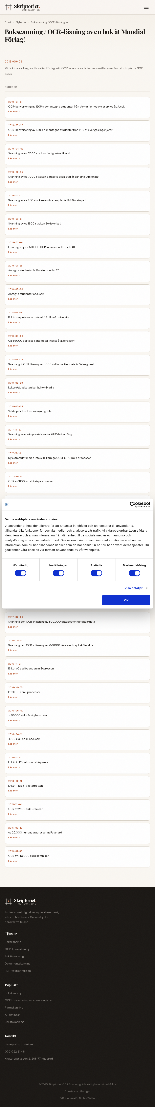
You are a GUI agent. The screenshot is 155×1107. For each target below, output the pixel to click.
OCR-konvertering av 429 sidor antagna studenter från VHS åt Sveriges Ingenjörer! (60, 130)
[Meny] (146, 7)
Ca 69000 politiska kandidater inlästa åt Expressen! (41, 340)
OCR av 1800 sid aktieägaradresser (30, 481)
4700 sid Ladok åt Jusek (24, 739)
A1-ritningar (12, 1015)
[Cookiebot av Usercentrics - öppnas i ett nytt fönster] (132, 505)
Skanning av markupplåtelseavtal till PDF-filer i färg (40, 434)
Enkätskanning (14, 956)
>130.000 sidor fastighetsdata (27, 715)
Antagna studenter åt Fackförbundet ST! (34, 270)
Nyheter (21, 22)
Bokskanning (13, 942)
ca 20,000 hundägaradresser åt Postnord (35, 832)
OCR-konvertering (17, 949)
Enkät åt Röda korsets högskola (28, 762)
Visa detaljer (133, 588)
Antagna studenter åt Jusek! (26, 294)
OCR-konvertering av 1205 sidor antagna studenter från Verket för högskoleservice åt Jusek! (66, 106)
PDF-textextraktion (18, 971)
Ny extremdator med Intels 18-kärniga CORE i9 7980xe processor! (49, 458)
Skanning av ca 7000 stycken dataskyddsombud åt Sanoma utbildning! (53, 176)
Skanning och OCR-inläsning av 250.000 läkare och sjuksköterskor (50, 645)
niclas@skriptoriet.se (19, 1044)
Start (8, 22)
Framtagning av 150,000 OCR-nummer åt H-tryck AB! (41, 247)
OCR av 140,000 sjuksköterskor (28, 856)
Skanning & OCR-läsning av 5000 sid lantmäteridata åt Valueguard (51, 364)
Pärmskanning (14, 1007)
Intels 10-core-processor (24, 692)
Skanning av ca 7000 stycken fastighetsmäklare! (39, 153)
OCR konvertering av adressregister (28, 1000)
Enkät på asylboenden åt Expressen (31, 668)
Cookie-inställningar (77, 1091)
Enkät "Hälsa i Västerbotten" (26, 785)
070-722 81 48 (15, 1051)
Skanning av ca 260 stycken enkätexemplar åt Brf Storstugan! (47, 200)
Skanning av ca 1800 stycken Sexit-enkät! (34, 223)
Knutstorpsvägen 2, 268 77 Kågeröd (29, 1058)
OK (126, 600)
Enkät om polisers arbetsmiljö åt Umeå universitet (39, 317)
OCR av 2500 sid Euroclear (25, 809)
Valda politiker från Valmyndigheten (30, 411)
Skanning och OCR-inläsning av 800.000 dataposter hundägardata (51, 621)
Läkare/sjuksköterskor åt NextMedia (31, 387)
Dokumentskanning (17, 963)
